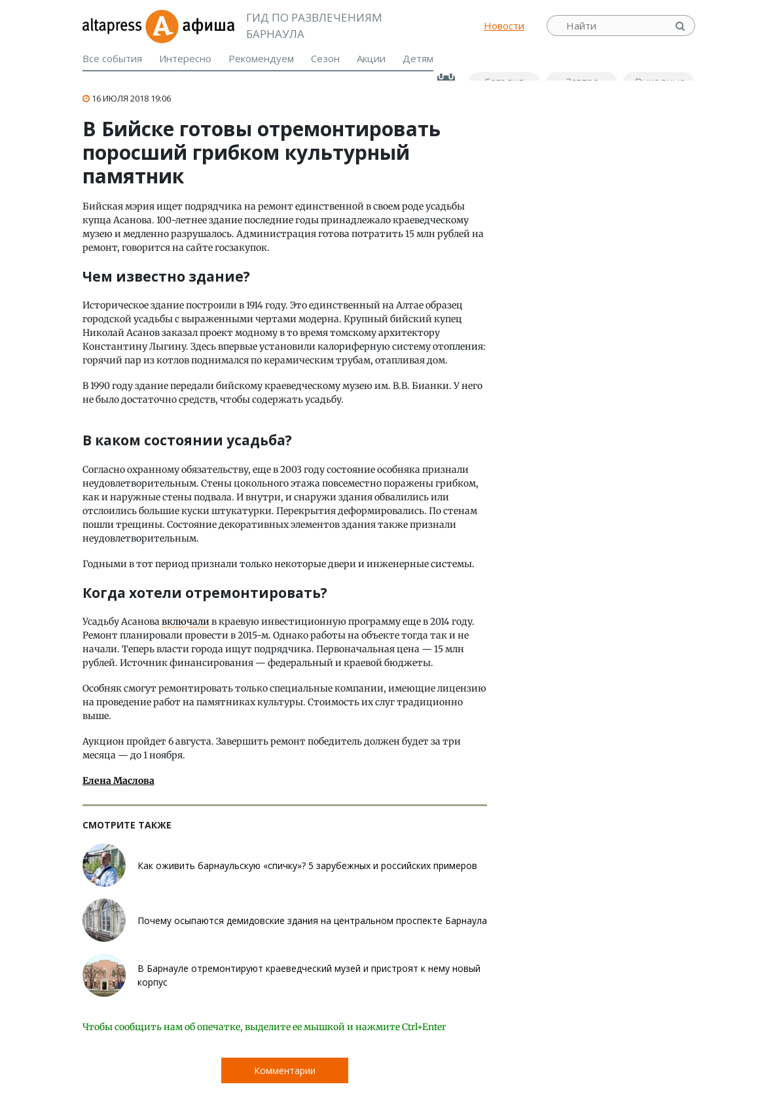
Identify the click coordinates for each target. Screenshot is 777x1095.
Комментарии (285, 1070)
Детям (418, 58)
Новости (504, 25)
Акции (371, 58)
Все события (112, 58)
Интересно (185, 58)
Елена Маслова (118, 781)
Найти (681, 26)
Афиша (189, 25)
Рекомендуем (261, 58)
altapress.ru (113, 25)
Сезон (325, 58)
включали (185, 621)
